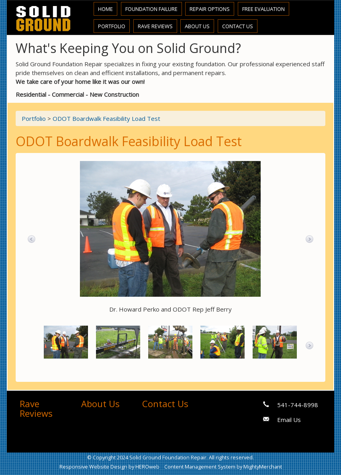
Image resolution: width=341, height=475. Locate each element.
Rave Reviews (155, 26)
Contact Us (237, 26)
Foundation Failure (151, 8)
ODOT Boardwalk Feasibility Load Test (106, 118)
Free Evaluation (263, 8)
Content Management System (199, 466)
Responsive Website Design (93, 466)
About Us (197, 26)
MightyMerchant (262, 466)
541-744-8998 (297, 405)
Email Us (289, 420)
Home (105, 8)
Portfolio (111, 26)
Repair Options (210, 8)
